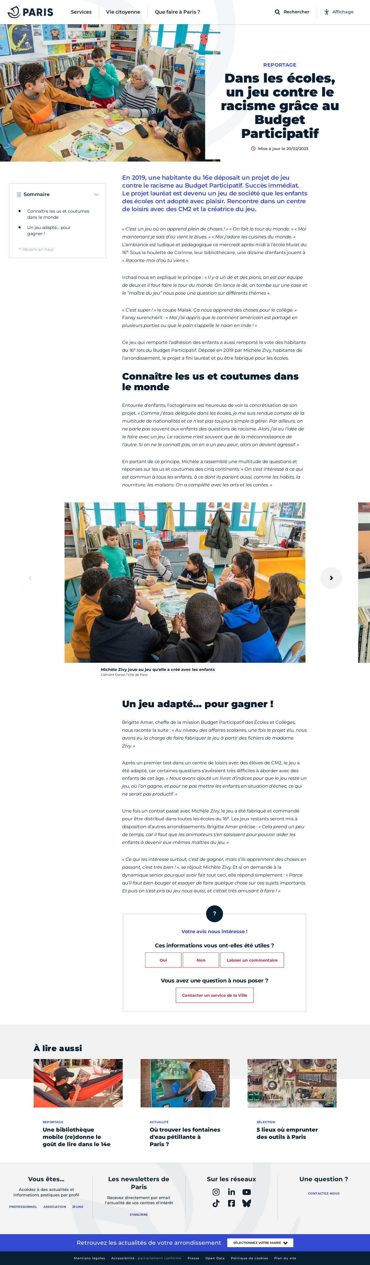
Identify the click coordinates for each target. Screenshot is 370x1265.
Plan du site (285, 1258)
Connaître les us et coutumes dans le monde (58, 214)
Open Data (215, 1258)
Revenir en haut (38, 249)
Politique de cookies (249, 1258)
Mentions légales (89, 1258)
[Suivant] (331, 578)
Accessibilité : (146, 1258)
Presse (193, 1258)
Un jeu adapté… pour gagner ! (49, 230)
